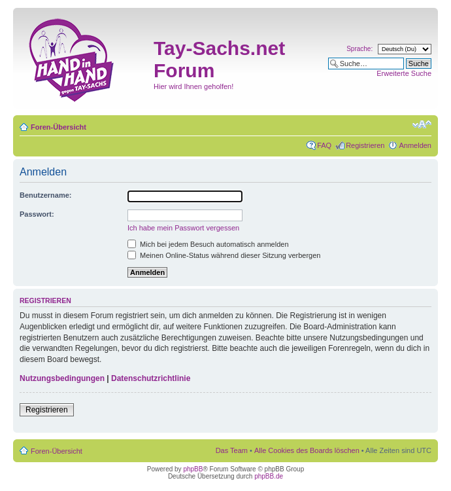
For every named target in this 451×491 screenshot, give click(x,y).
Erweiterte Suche (403, 73)
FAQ (324, 145)
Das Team (232, 450)
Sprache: (359, 48)
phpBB (193, 469)
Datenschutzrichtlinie (150, 378)
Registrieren (365, 145)
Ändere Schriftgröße (421, 124)
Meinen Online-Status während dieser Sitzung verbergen (223, 255)
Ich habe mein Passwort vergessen (183, 228)
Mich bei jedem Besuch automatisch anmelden (208, 244)
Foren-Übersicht (58, 127)
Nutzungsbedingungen (62, 378)
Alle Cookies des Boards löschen (306, 450)
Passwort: (37, 214)
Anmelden (415, 145)
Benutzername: (45, 195)
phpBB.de (268, 476)
